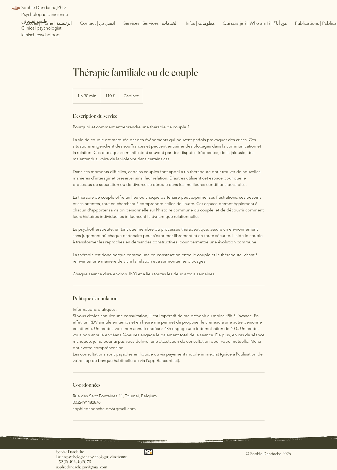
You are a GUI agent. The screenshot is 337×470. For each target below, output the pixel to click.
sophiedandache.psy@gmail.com (81, 466)
